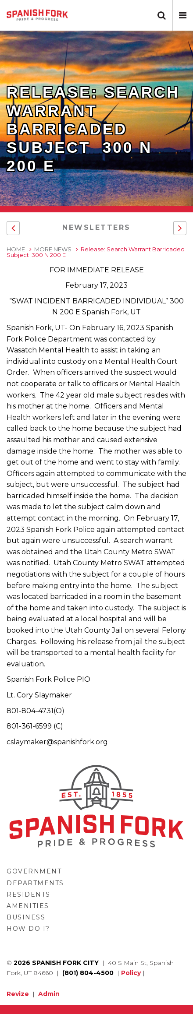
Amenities (28, 906)
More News (52, 249)
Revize (18, 994)
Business (26, 917)
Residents (28, 894)
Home (16, 249)
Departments (35, 883)
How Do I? (28, 929)
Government (34, 871)
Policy (131, 973)
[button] (182, 15)
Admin (49, 994)
